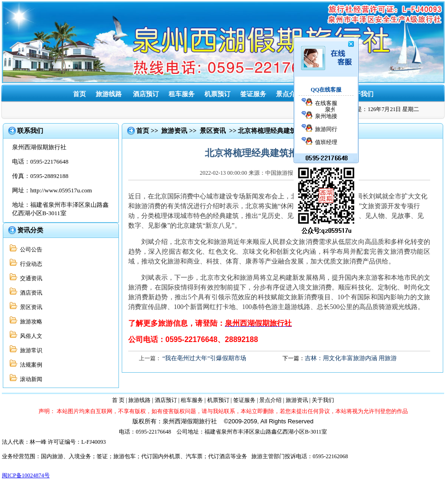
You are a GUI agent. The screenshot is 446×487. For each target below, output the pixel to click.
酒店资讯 (29, 293)
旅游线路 (109, 94)
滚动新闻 (29, 379)
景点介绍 (270, 400)
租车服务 (182, 94)
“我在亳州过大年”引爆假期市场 (205, 358)
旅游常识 (29, 350)
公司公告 (29, 249)
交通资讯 (29, 278)
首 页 (118, 400)
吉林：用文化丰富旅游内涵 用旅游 (351, 358)
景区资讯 (29, 307)
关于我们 (361, 94)
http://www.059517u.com (61, 190)
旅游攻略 (29, 321)
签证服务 (244, 400)
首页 (79, 94)
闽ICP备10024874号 (26, 475)
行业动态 (29, 264)
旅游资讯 (325, 94)
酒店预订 (146, 94)
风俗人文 (29, 336)
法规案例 (29, 365)
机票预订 (217, 94)
